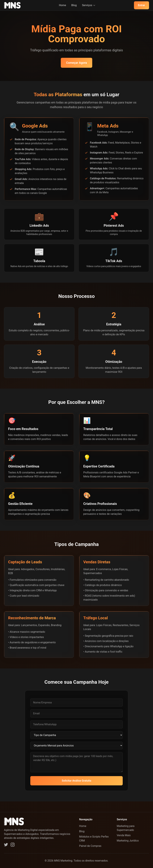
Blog (74, 5)
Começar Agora (76, 62)
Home (62, 5)
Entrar (141, 5)
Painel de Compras (90, 845)
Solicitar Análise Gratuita (76, 780)
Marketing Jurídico (128, 840)
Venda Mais (124, 835)
